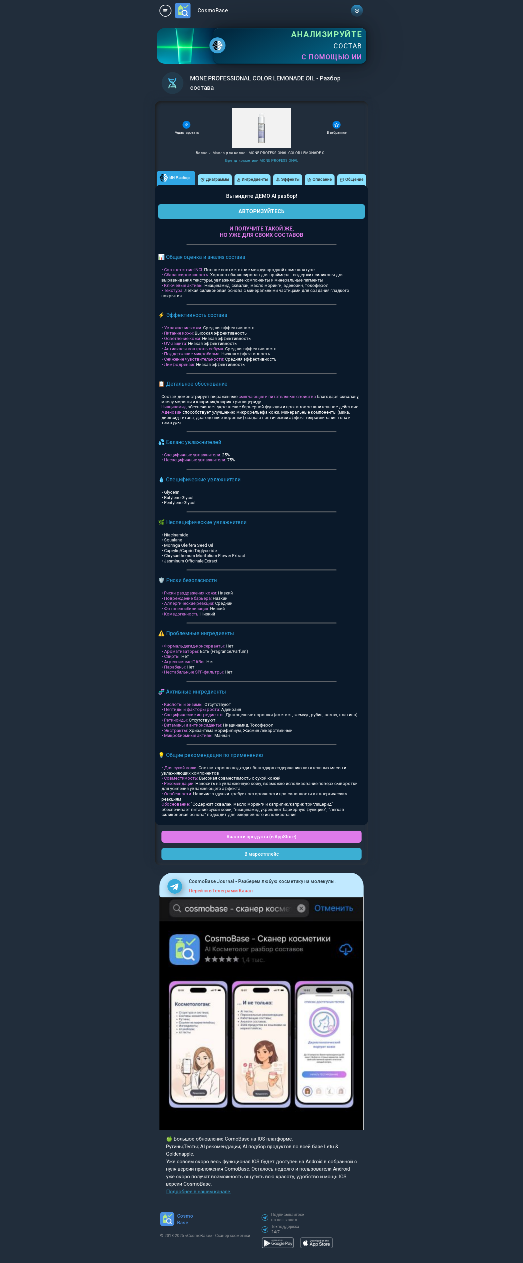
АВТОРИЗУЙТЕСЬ (261, 211)
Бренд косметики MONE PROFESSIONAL (261, 160)
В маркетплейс (261, 854)
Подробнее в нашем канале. (198, 1192)
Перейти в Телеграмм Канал (221, 890)
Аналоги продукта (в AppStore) (261, 836)
